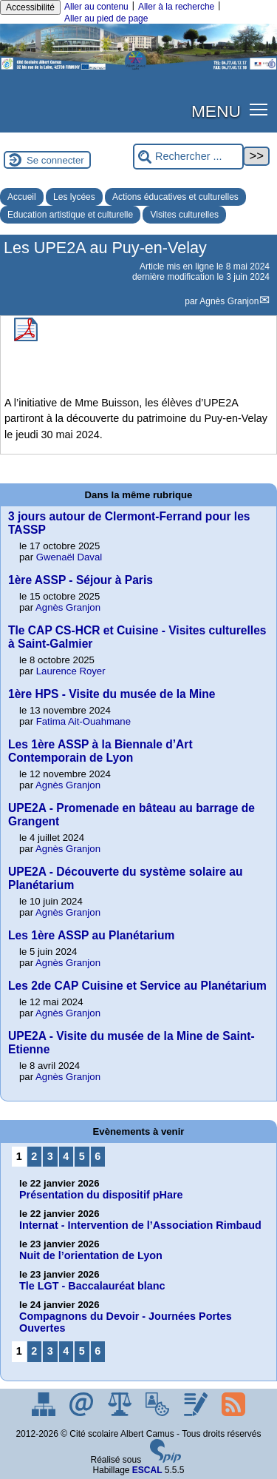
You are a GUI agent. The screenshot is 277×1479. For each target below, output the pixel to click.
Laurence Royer (71, 671)
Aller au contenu (96, 6)
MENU (216, 111)
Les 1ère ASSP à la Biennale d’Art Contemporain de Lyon (100, 751)
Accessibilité (30, 7)
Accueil (21, 197)
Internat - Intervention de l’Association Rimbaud (140, 1225)
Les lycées (74, 197)
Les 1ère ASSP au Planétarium (91, 935)
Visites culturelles (184, 214)
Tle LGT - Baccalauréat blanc (92, 1286)
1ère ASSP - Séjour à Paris (80, 580)
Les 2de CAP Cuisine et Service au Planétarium (137, 985)
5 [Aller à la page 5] (82, 1156)
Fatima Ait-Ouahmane (83, 721)
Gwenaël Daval (69, 557)
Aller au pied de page (106, 18)
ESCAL (147, 1470)
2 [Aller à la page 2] (34, 1156)
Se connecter (55, 160)
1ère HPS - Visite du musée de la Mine (112, 694)
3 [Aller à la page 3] (50, 1156)
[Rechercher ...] (188, 157)
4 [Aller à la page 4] (66, 1156)
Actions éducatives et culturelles (175, 197)
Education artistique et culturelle (70, 214)
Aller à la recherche (176, 6)
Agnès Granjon (229, 301)
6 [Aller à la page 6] (97, 1156)
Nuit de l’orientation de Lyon (91, 1255)
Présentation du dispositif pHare (101, 1195)
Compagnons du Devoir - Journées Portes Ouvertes (125, 1322)
